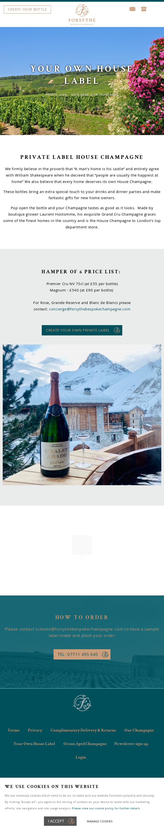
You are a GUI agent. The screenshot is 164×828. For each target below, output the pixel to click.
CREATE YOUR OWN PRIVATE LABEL (78, 330)
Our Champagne (139, 731)
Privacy (35, 731)
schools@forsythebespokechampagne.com (79, 629)
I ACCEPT (56, 821)
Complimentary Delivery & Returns (83, 731)
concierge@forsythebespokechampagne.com (89, 308)
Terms (13, 731)
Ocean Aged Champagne (85, 744)
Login (81, 758)
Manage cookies (100, 821)
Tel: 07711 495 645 (78, 654)
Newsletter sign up (131, 744)
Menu (81, 9)
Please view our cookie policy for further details (106, 808)
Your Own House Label (34, 744)
